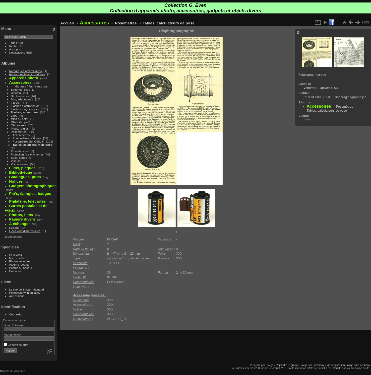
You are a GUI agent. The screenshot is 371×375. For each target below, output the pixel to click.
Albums (8, 63)
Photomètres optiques (27, 138)
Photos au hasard (20, 267)
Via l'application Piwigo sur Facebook (348, 365)
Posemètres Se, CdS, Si (28, 141)
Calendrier (16, 271)
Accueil (67, 23)
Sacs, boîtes (19, 157)
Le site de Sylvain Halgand (26, 289)
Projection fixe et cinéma (27, 154)
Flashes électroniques (25, 105)
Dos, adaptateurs (22, 99)
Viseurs (16, 160)
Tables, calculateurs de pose (32, 144)
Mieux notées (18, 258)
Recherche (16, 46)
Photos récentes (19, 261)
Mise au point (19, 118)
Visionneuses (19, 164)
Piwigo (269, 365)
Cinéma (16, 92)
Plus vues (15, 254)
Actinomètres (21, 135)
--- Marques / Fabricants (26, 86)
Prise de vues (20, 151)
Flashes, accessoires (24, 112)
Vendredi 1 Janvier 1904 (321, 88)
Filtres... (16, 102)
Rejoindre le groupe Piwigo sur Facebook (300, 365)
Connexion (16, 314)
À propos (15, 49)
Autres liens (16, 296)
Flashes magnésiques (25, 109)
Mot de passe (12, 334)
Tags (12, 42)
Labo (14, 115)
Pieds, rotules (20, 128)
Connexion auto (16, 344)
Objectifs (16, 122)
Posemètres (19, 131)
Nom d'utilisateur (14, 325)
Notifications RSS (20, 52)
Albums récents (19, 264)
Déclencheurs (20, 96)
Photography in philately (25, 292)
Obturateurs (18, 125)
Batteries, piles (20, 89)
